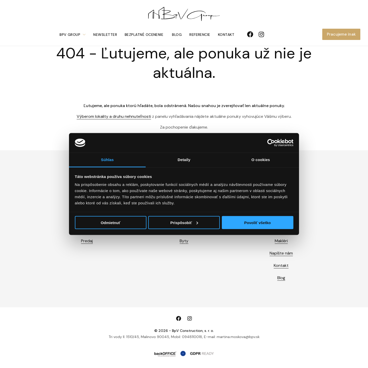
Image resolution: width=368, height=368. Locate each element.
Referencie (199, 34)
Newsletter (105, 34)
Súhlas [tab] (107, 159)
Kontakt (226, 34)
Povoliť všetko (257, 222)
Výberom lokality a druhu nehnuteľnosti (114, 116)
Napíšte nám (281, 253)
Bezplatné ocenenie (144, 34)
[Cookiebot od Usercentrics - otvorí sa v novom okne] (271, 143)
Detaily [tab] (184, 159)
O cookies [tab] (260, 159)
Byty (184, 241)
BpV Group (70, 34)
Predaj (87, 241)
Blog (177, 34)
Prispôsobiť (184, 222)
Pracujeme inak (341, 34)
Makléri (281, 241)
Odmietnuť (110, 222)
